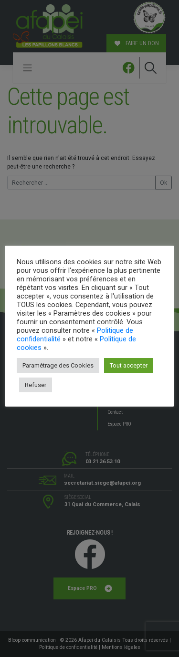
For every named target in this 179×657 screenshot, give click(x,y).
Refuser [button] (35, 384)
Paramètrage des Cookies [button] (58, 365)
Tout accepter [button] (128, 365)
